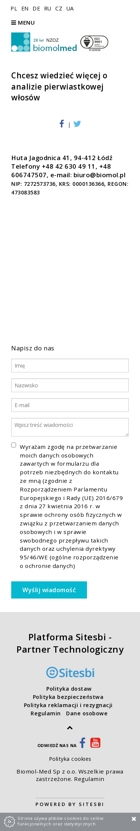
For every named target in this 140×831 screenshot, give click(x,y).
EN (26, 8)
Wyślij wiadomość (49, 590)
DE (37, 8)
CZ (59, 8)
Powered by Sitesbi (70, 804)
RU (48, 8)
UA (70, 8)
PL (14, 8)
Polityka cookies (70, 758)
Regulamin (89, 778)
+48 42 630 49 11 (69, 166)
